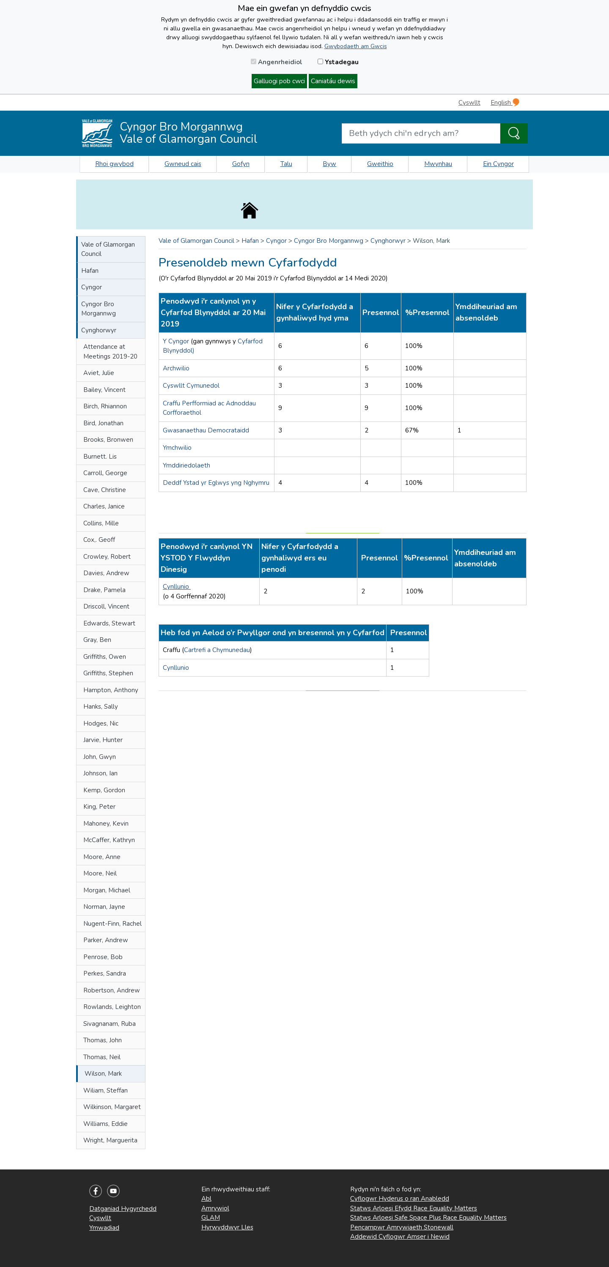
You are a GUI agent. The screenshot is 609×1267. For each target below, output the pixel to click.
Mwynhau (438, 164)
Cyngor (91, 287)
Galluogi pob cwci (279, 81)
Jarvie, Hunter (103, 740)
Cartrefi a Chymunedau (217, 650)
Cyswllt (469, 102)
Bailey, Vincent (104, 390)
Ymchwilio (177, 447)
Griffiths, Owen (104, 657)
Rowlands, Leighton (112, 1007)
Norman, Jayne (104, 907)
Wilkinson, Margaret (112, 1107)
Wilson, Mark (103, 1073)
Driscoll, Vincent (106, 606)
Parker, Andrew (105, 940)
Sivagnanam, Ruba (109, 1024)
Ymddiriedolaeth (186, 465)
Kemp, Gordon (104, 790)
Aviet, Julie (98, 373)
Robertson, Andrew (111, 990)
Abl (206, 1198)
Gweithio (380, 164)
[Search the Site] (514, 133)
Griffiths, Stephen (108, 673)
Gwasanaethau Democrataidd (206, 430)
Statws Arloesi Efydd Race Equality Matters (413, 1208)
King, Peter (99, 806)
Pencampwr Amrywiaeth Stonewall (401, 1227)
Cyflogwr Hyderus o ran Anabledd (399, 1198)
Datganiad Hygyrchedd (122, 1208)
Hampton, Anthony (110, 690)
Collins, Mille (101, 523)
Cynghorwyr (98, 330)
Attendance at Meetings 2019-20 (110, 352)
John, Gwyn (99, 757)
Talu (286, 164)
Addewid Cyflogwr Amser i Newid (400, 1236)
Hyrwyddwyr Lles (227, 1227)
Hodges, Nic (100, 723)
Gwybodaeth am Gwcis (355, 46)
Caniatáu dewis (333, 81)
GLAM (210, 1217)
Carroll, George (105, 473)
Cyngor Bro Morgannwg (98, 309)
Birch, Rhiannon (105, 406)
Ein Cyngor (498, 164)
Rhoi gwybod (114, 164)
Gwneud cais (183, 164)
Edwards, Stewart (109, 623)
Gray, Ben (97, 640)
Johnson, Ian (100, 773)
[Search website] (421, 133)
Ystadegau (338, 62)
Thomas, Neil (102, 1057)
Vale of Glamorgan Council (108, 249)
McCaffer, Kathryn (109, 840)
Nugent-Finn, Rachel (112, 923)
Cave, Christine (104, 490)
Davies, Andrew (106, 573)
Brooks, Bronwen (108, 439)
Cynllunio (177, 586)
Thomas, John (102, 1040)
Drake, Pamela (104, 590)
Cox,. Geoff (99, 540)
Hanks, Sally (100, 706)
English (505, 102)
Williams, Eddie (105, 1124)
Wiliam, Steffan (105, 1090)
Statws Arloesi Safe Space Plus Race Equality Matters (428, 1217)
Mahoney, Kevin (106, 823)
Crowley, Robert (107, 556)
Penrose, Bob (103, 957)
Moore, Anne (102, 857)
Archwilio (176, 368)
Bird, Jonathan (103, 423)
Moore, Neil (100, 873)
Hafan (90, 270)
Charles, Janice (104, 506)
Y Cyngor (177, 341)
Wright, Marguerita (110, 1140)
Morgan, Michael (106, 890)
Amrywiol (215, 1208)
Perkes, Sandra (104, 973)
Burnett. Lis (100, 456)
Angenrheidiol (276, 62)
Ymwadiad (104, 1227)
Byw (329, 164)
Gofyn (241, 164)
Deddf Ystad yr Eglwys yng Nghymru (216, 483)
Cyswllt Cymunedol (191, 385)
